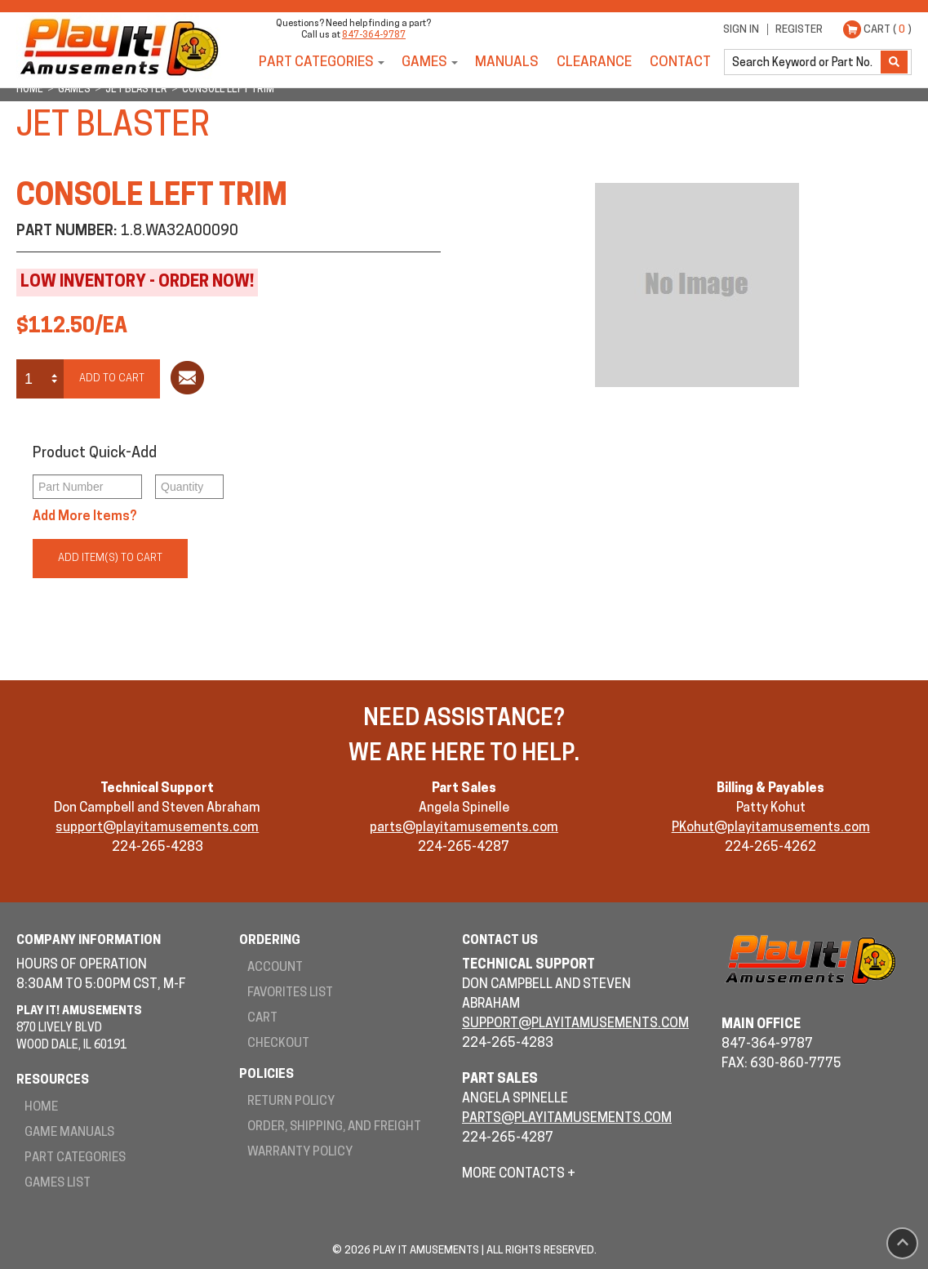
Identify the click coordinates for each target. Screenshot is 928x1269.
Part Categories (316, 62)
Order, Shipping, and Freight (334, 1127)
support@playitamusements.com (157, 828)
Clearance (594, 62)
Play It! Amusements (118, 47)
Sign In (741, 29)
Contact (680, 62)
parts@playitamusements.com (464, 828)
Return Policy (291, 1102)
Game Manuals (69, 1133)
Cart (262, 1019)
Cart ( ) (888, 29)
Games (424, 62)
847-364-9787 (374, 35)
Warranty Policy (300, 1153)
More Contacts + (518, 1174)
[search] (804, 62)
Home (41, 1108)
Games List (57, 1184)
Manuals (507, 62)
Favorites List (290, 993)
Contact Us (500, 941)
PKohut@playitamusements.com (771, 828)
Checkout (278, 1044)
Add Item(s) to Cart (110, 558)
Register (799, 29)
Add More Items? (85, 516)
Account (275, 968)
